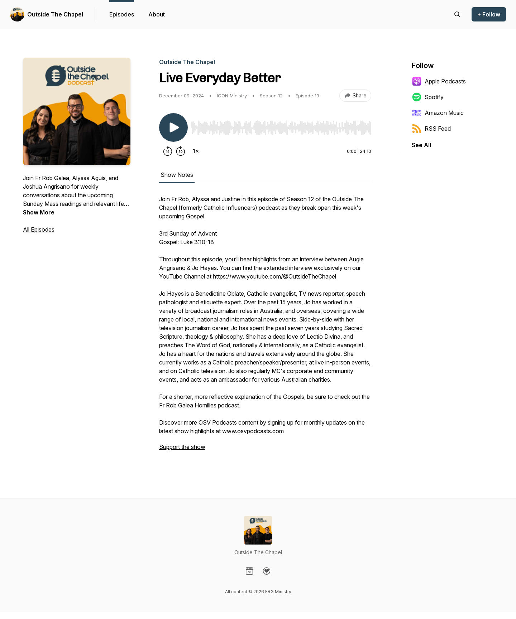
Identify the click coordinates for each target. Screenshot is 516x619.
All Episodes (38, 229)
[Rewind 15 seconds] (168, 151)
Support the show (182, 446)
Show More (38, 212)
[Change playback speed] (195, 151)
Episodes (121, 14)
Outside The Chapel (55, 14)
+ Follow (488, 14)
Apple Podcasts (439, 81)
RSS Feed (431, 129)
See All (421, 145)
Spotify (428, 97)
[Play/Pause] (173, 127)
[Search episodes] (457, 14)
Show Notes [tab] (177, 174)
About (156, 14)
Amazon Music (438, 113)
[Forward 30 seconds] (181, 151)
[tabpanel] (265, 326)
